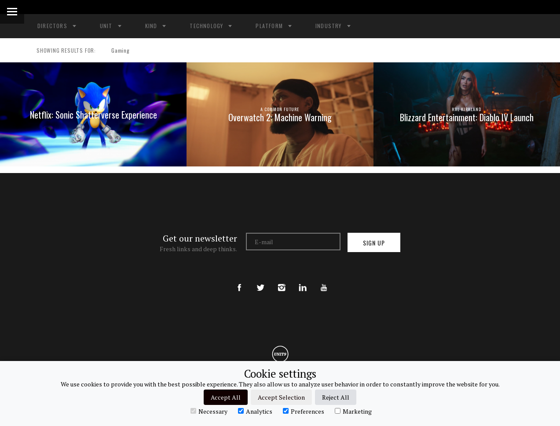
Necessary (208, 411)
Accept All (226, 397)
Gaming (116, 50)
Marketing (353, 411)
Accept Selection (281, 397)
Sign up (374, 242)
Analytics (255, 411)
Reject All (335, 397)
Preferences (303, 411)
